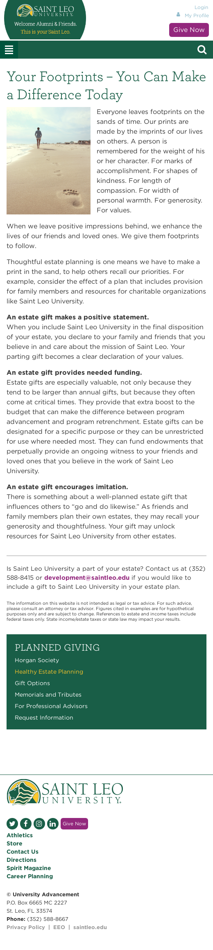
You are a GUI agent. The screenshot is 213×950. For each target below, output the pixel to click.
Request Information (44, 717)
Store (15, 843)
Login (201, 7)
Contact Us (23, 851)
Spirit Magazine (29, 868)
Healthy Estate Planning (49, 671)
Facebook (26, 823)
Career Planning (30, 876)
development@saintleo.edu (86, 577)
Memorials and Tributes (48, 694)
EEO (59, 927)
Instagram (39, 823)
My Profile (197, 15)
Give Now (189, 30)
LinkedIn (53, 823)
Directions (21, 860)
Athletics (20, 835)
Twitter (12, 823)
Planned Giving (57, 647)
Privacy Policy (26, 927)
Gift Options (32, 683)
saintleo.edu (90, 927)
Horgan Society (37, 660)
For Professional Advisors (51, 706)
